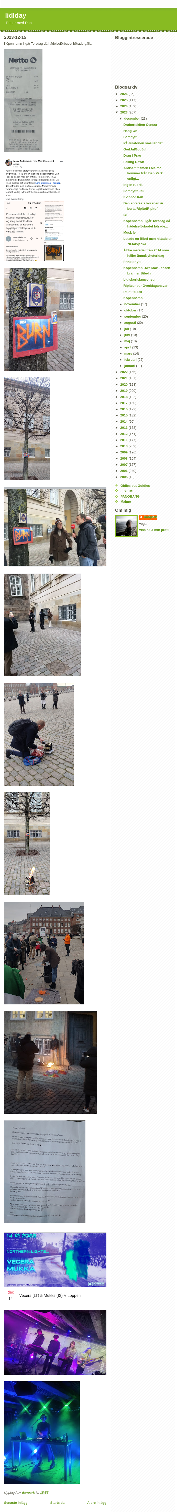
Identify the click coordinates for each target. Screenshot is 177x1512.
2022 (124, 372)
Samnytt (129, 137)
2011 (124, 440)
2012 (124, 434)
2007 (124, 465)
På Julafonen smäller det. (143, 143)
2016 (124, 409)
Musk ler (130, 232)
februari (131, 360)
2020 (124, 384)
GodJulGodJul (134, 149)
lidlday (15, 15)
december (132, 118)
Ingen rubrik (132, 185)
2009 (124, 452)
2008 (124, 458)
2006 (124, 471)
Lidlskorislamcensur (139, 279)
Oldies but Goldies (135, 486)
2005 (124, 477)
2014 (124, 421)
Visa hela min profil (154, 530)
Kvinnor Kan (133, 197)
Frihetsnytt (131, 262)
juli (127, 329)
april (128, 347)
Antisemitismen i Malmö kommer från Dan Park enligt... (143, 173)
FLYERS (126, 491)
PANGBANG (130, 496)
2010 (124, 446)
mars (128, 353)
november (132, 304)
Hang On (130, 131)
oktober (130, 310)
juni (127, 335)
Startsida (57, 1503)
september (133, 316)
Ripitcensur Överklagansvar (145, 286)
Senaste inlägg (16, 1503)
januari (130, 366)
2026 (124, 94)
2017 (124, 403)
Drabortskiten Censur (140, 125)
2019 (124, 391)
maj (127, 341)
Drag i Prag (132, 155)
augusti (130, 323)
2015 (124, 415)
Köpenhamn (132, 298)
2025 (124, 100)
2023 (124, 112)
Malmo (125, 501)
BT (125, 215)
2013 (124, 428)
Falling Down (133, 162)
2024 (124, 106)
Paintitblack (132, 292)
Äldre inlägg (96, 1503)
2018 (124, 397)
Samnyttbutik (133, 191)
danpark (150, 517)
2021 (124, 378)
